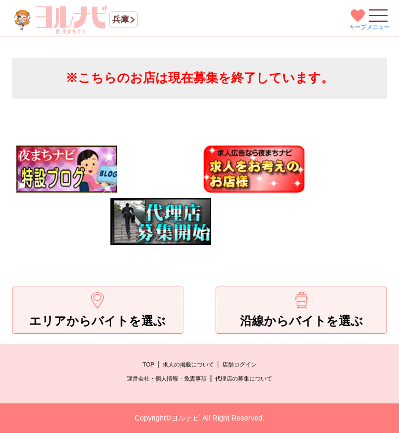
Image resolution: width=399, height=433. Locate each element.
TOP (148, 364)
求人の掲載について (188, 364)
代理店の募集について (243, 378)
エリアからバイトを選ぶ (97, 310)
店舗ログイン (239, 364)
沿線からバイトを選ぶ (301, 310)
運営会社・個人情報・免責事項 (167, 378)
